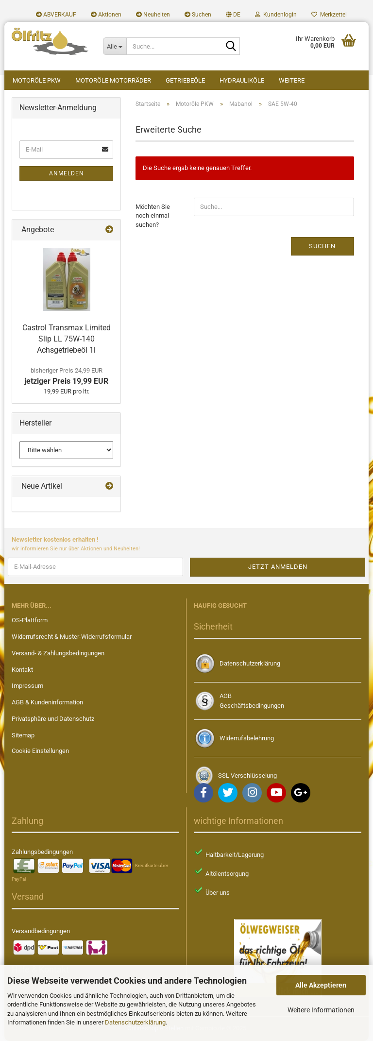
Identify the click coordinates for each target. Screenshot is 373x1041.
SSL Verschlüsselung (247, 775)
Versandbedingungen (41, 931)
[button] (233, 14)
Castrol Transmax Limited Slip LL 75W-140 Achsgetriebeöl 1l (66, 339)
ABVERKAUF (56, 14)
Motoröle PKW (37, 80)
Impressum (27, 685)
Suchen (198, 14)
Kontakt (22, 669)
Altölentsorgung (227, 873)
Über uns (217, 892)
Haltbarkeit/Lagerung (234, 854)
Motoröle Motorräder (113, 80)
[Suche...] (114, 46)
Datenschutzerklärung (135, 1022)
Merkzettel (329, 14)
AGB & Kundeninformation (47, 702)
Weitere (292, 80)
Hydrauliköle (242, 80)
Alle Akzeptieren (320, 985)
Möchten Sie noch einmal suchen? (153, 215)
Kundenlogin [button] (276, 14)
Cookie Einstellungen (40, 750)
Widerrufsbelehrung (247, 738)
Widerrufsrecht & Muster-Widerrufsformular (72, 636)
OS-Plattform (30, 620)
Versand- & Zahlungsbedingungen (58, 653)
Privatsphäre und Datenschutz (53, 718)
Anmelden (66, 173)
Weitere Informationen (321, 1010)
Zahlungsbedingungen (42, 851)
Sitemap (23, 735)
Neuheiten (153, 14)
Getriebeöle (185, 80)
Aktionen (106, 14)
